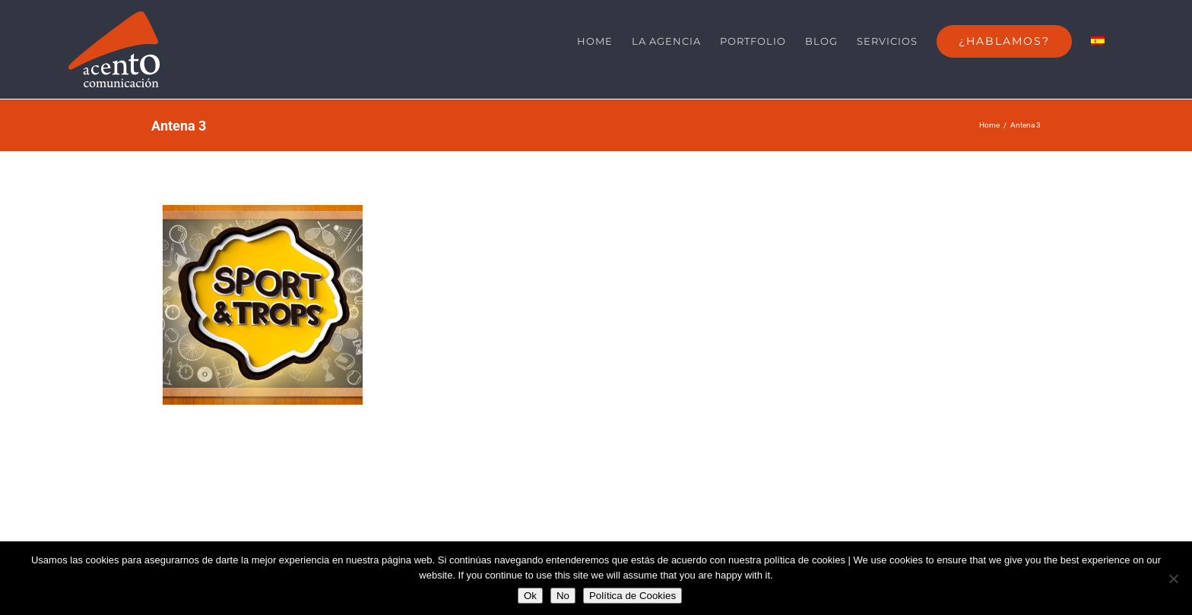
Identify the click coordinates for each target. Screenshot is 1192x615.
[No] (1173, 578)
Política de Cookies (632, 595)
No (562, 595)
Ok (530, 595)
